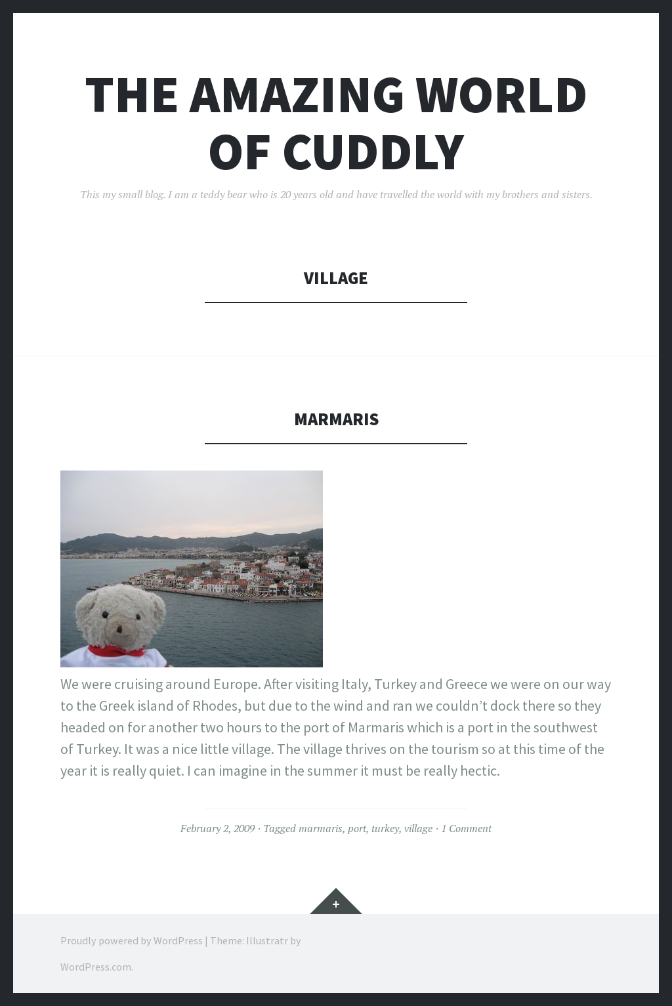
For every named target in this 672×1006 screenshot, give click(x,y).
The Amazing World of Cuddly (336, 123)
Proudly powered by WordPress (131, 940)
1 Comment (466, 828)
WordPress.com (95, 966)
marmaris (321, 828)
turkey (385, 828)
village (418, 828)
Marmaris (336, 419)
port (357, 828)
